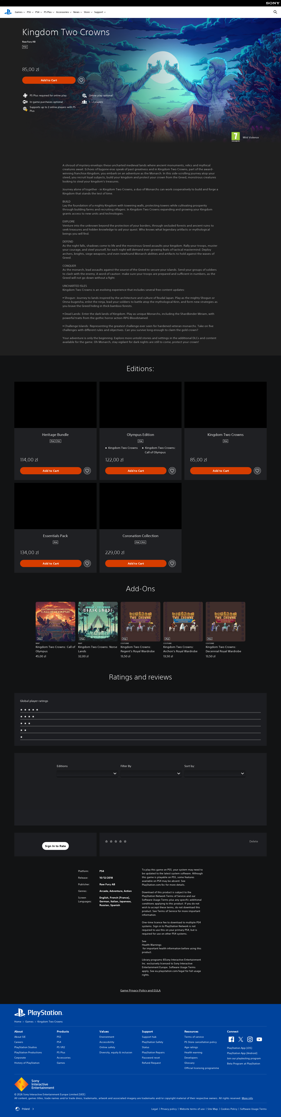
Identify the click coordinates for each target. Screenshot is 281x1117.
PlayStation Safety (152, 1042)
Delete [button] (253, 841)
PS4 (37, 12)
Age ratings (191, 1047)
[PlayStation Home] (8, 12)
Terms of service (194, 1036)
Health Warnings (151, 944)
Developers (191, 1057)
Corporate (20, 1057)
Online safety (107, 1047)
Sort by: (189, 766)
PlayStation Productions (28, 1052)
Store (87, 12)
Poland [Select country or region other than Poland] (24, 1109)
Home (17, 1021)
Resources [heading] (191, 1031)
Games (18, 12)
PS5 (29, 12)
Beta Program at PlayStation (243, 1063)
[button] (55, 846)
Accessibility (106, 1042)
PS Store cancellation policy (200, 1042)
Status (145, 1047)
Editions (62, 766)
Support (98, 12)
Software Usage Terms (253, 1109)
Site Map (213, 1109)
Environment (106, 1036)
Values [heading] (104, 1031)
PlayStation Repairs (153, 1052)
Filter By (126, 766)
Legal (154, 1109)
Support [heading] (147, 1031)
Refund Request (151, 1062)
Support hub (149, 1036)
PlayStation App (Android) (242, 1053)
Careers (18, 1042)
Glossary (189, 1062)
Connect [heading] (232, 1031)
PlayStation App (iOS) (239, 1048)
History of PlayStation (26, 1062)
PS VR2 (61, 1047)
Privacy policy (169, 1109)
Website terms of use (192, 1109)
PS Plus (48, 12)
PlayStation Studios (25, 1047)
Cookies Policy (229, 1109)
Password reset (151, 1057)
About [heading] (18, 1031)
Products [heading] (63, 1031)
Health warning (193, 1052)
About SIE (20, 1036)
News (76, 12)
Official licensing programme (201, 1068)
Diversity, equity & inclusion (115, 1052)
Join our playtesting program (244, 1058)
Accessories (62, 12)
